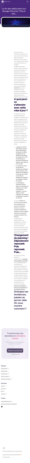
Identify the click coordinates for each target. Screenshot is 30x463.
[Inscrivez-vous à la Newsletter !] (15, 426)
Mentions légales (6, 457)
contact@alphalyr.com (6, 401)
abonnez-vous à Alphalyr (20, 285)
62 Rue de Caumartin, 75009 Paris (9, 404)
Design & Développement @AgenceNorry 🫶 (12, 454)
